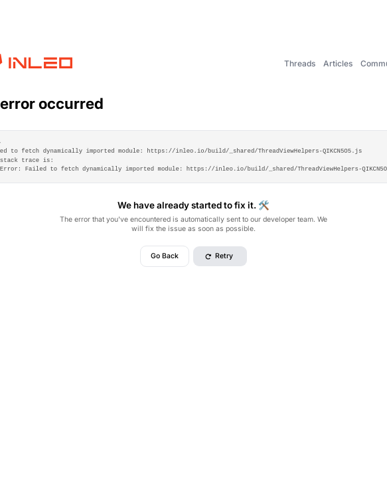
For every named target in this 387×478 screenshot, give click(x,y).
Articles (337, 63)
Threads (299, 63)
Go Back (165, 256)
